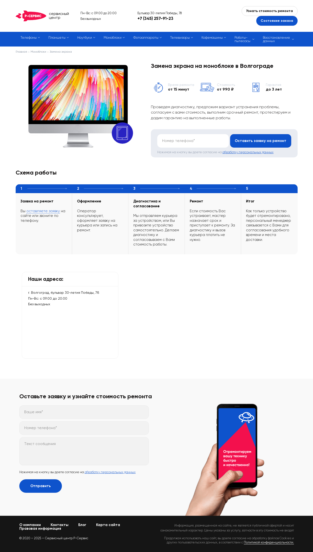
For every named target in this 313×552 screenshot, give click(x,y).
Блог (82, 525)
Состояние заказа (277, 21)
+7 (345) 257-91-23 (155, 18)
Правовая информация (40, 528)
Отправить (40, 486)
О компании (30, 525)
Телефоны (29, 37)
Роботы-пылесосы (242, 39)
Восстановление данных (276, 39)
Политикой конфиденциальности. (269, 542)
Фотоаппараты (145, 37)
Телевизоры (180, 37)
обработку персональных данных (248, 152)
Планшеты (57, 37)
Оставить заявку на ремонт (260, 141)
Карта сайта (108, 525)
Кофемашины (212, 37)
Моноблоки (113, 37)
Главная (21, 51)
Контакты (59, 525)
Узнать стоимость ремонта (269, 11)
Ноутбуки (84, 37)
